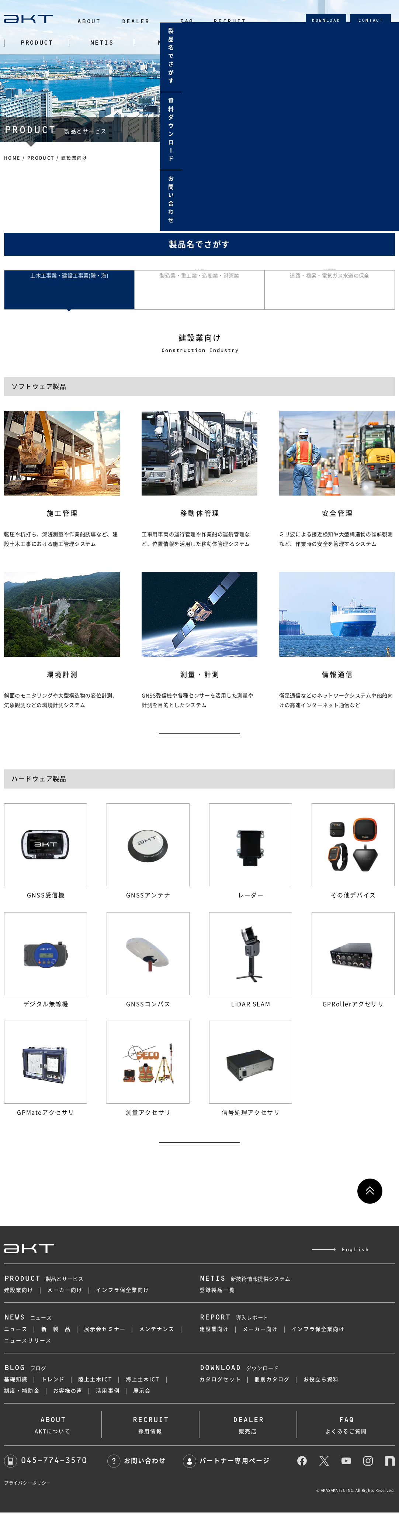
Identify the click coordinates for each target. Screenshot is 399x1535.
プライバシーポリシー (27, 1505)
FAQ (187, 21)
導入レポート (234, 1340)
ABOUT (89, 21)
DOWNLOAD (326, 20)
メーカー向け (65, 1312)
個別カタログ (272, 1401)
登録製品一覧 (217, 1312)
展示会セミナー (105, 1351)
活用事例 (107, 1413)
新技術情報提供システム (245, 1301)
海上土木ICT (143, 1401)
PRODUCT (36, 42)
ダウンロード (239, 1390)
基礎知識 (16, 1401)
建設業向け (19, 1312)
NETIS (102, 42)
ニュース (28, 1340)
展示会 (142, 1413)
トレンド (53, 1401)
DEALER (136, 21)
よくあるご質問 (346, 1445)
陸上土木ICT (95, 1401)
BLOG (297, 42)
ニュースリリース (28, 1363)
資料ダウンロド (386, 131)
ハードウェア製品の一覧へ (200, 1161)
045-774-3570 (45, 1482)
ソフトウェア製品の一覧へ (200, 743)
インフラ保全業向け (122, 1312)
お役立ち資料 (321, 1401)
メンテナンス (157, 1351)
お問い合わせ (136, 1483)
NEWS (166, 42)
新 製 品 (56, 1351)
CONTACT (370, 20)
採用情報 (150, 1445)
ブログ (25, 1390)
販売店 (248, 1445)
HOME (12, 158)
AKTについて (52, 1445)
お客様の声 (68, 1413)
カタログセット (220, 1401)
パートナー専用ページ (226, 1483)
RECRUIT (229, 21)
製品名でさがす (199, 244)
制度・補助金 (22, 1413)
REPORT (232, 42)
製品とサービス (44, 1301)
